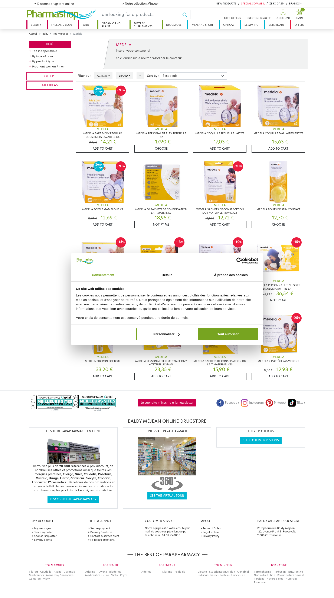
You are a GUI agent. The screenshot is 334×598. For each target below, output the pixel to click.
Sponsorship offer (45, 536)
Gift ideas (50, 85)
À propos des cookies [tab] (231, 275)
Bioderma (115, 572)
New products (226, 3)
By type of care (42, 56)
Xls (243, 575)
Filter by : (84, 76)
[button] (283, 14)
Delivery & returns (101, 532)
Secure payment (100, 528)
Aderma (90, 572)
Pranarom (260, 582)
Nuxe (105, 575)
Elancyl (235, 575)
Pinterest (275, 403)
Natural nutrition (264, 575)
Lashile (224, 575)
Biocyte (202, 572)
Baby (85, 25)
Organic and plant (111, 24)
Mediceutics (36, 575)
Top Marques (60, 34)
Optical (228, 25)
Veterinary (276, 25)
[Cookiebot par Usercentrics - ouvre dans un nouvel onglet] (239, 261)
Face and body (61, 25)
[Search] (139, 14)
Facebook (227, 403)
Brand (123, 75)
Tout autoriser (228, 334)
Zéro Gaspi (276, 3)
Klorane (167, 572)
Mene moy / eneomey (59, 575)
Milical (203, 575)
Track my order (43, 532)
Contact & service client (104, 536)
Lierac (213, 575)
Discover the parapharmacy (73, 499)
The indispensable (44, 51)
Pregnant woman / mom (48, 66)
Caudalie (45, 572)
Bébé (49, 44)
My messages (42, 528)
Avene (57, 572)
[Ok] (186, 14)
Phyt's (123, 575)
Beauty (36, 25)
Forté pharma (262, 572)
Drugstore (173, 25)
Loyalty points (43, 540)
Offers (299, 25)
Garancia (69, 572)
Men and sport (202, 25)
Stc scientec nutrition (222, 572)
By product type (43, 61)
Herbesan (280, 572)
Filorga (33, 572)
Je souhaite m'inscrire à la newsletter (167, 403)
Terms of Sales (212, 528)
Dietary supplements (143, 24)
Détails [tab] (167, 275)
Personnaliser (166, 334)
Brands (294, 3)
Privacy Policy (211, 536)
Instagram (252, 403)
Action (102, 75)
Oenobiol (243, 572)
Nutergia (291, 579)
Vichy (46, 579)
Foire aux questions (102, 540)
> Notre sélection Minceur (140, 3)
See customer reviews (261, 440)
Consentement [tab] (103, 275)
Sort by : (153, 76)
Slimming (251, 25)
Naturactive (295, 572)
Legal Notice (211, 532)
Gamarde (35, 579)
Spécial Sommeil (253, 3)
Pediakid (179, 572)
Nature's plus (274, 579)
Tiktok (296, 403)
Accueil (33, 34)
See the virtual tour (167, 496)
